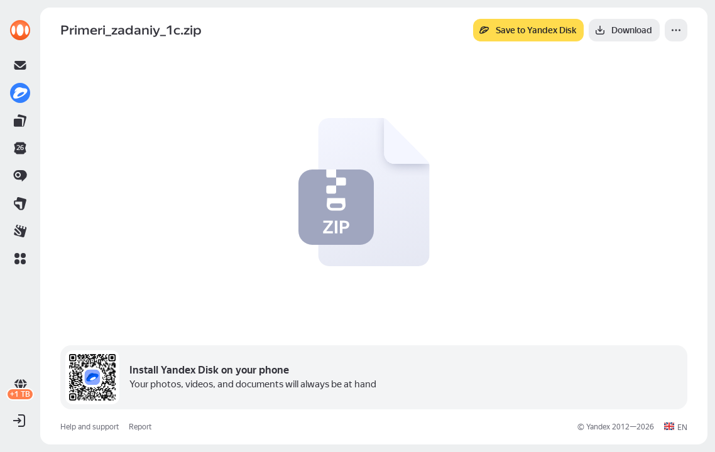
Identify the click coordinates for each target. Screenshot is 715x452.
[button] (20, 259)
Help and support (89, 426)
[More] (676, 30)
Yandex (598, 426)
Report (140, 426)
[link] (20, 30)
